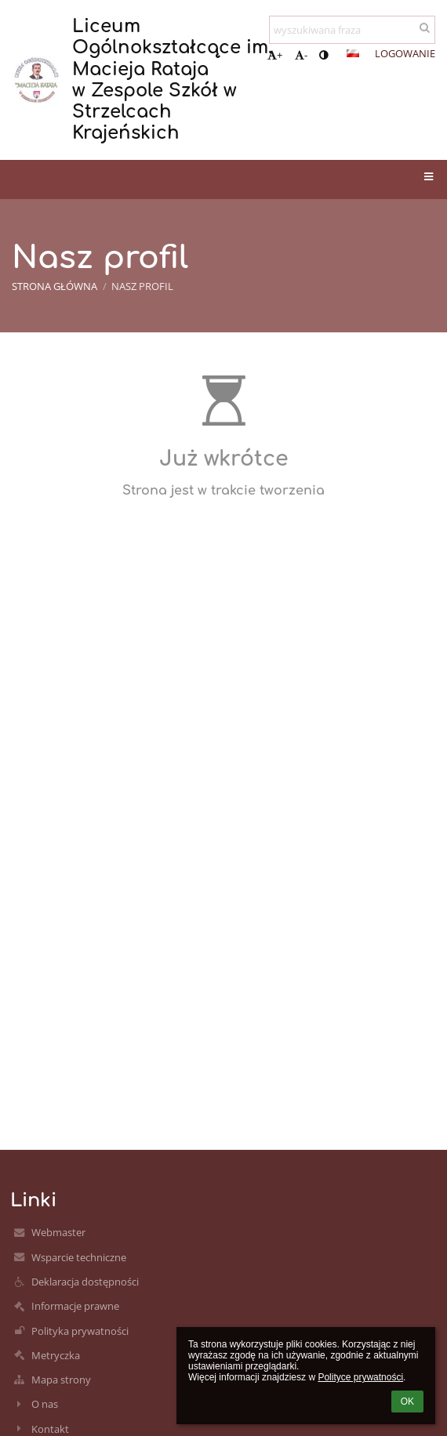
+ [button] (274, 55)
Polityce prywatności (360, 1377)
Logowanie (405, 53)
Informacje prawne (75, 1306)
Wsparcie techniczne (78, 1257)
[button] (353, 53)
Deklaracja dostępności (85, 1282)
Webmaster (58, 1232)
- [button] (301, 55)
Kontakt (50, 1429)
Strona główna (54, 286)
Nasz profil (142, 286)
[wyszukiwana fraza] (352, 30)
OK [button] (407, 1401)
